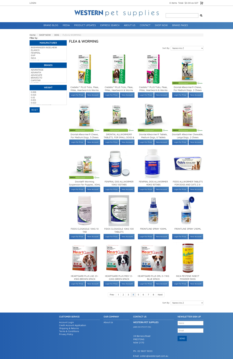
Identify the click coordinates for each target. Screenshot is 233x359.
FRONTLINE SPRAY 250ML (187, 229)
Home (33, 35)
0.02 (48, 97)
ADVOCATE (48, 75)
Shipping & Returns (69, 328)
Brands (48, 65)
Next (160, 294)
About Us (129, 25)
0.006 (48, 92)
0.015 (48, 95)
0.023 (48, 103)
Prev (112, 294)
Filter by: (34, 38)
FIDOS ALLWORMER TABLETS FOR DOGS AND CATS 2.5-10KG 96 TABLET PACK (188, 184)
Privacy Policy (66, 334)
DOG (56, 35)
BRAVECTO (48, 78)
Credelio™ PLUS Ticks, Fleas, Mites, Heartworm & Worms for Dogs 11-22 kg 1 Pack (119, 90)
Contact (145, 25)
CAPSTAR (48, 80)
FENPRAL (48, 53)
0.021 (48, 100)
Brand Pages (180, 25)
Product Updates (85, 25)
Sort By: (166, 48)
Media (66, 25)
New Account (92, 95)
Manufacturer (48, 43)
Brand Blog (51, 25)
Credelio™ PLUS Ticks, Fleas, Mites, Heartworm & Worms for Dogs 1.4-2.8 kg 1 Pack (84, 90)
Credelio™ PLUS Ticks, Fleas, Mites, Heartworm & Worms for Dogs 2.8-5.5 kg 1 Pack (153, 90)
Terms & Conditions (69, 331)
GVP (48, 55)
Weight (48, 87)
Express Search (109, 25)
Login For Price (77, 95)
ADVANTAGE (48, 70)
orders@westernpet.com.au (154, 356)
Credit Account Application (72, 325)
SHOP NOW (161, 25)
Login (33, 3)
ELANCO (48, 50)
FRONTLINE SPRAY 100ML (153, 229)
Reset (34, 110)
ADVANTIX (48, 72)
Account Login (66, 322)
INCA (48, 58)
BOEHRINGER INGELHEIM (48, 47)
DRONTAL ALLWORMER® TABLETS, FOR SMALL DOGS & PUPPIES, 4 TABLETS (119, 137)
